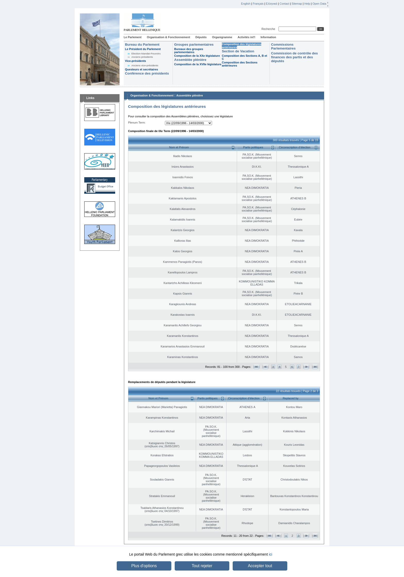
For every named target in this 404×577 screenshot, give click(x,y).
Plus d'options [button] (144, 566)
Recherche (269, 28)
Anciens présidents (142, 56)
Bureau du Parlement (142, 44)
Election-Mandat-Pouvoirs (146, 53)
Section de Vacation (238, 51)
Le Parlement (132, 37)
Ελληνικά (271, 3)
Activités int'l (246, 37)
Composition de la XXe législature (197, 55)
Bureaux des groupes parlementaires (188, 50)
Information (268, 37)
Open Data (319, 3)
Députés (201, 37)
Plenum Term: (137, 122)
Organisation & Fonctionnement (168, 37)
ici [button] (270, 554)
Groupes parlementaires (194, 44)
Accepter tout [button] (260, 566)
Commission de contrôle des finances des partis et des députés (294, 57)
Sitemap (297, 3)
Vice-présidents (135, 60)
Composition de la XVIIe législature (197, 64)
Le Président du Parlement (143, 49)
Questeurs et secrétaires (141, 69)
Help (307, 3)
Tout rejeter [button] (202, 566)
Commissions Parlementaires (283, 46)
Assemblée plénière (190, 60)
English (245, 3)
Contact (284, 3)
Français (258, 3)
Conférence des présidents (147, 73)
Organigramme (222, 37)
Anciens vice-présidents (144, 65)
